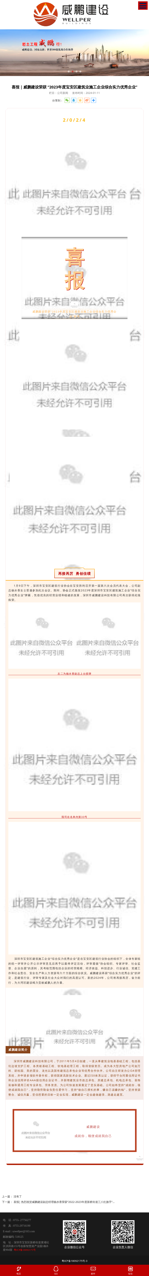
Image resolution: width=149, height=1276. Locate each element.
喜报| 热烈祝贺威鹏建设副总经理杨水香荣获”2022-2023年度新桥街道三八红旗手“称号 (66, 1202)
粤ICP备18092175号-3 (74, 1261)
